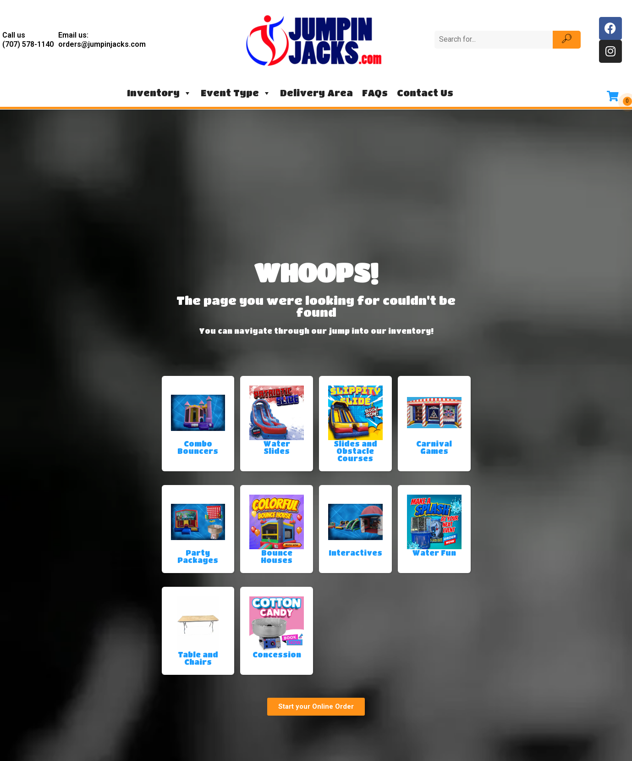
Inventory (159, 93)
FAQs (375, 93)
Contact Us (425, 93)
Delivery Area (316, 93)
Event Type (236, 93)
